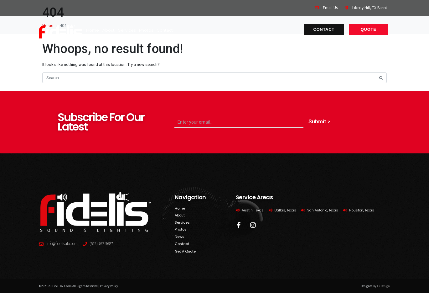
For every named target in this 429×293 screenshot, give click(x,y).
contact (165, 30)
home (92, 30)
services (126, 30)
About (108, 30)
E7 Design (383, 286)
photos (146, 30)
